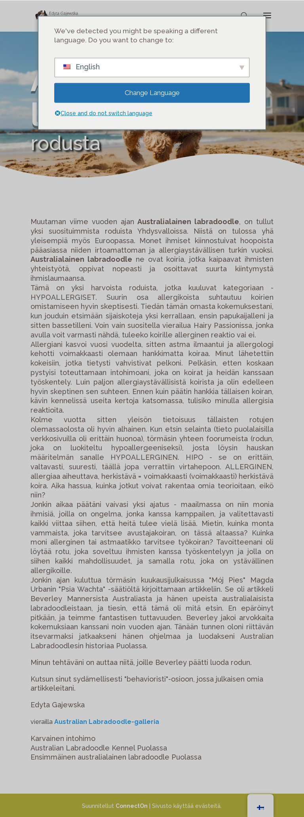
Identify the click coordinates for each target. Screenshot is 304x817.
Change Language (152, 93)
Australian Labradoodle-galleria (106, 722)
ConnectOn (132, 806)
